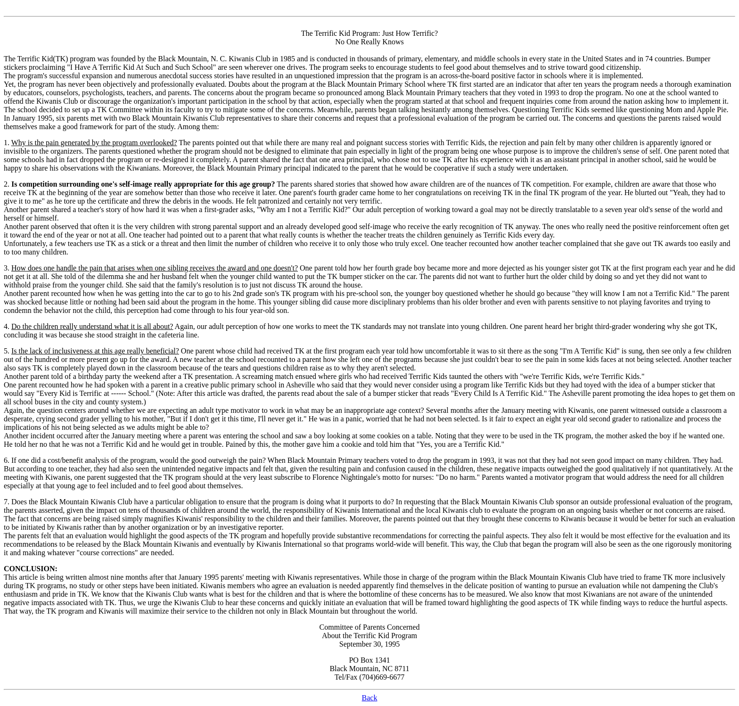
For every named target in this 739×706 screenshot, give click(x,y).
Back (370, 698)
